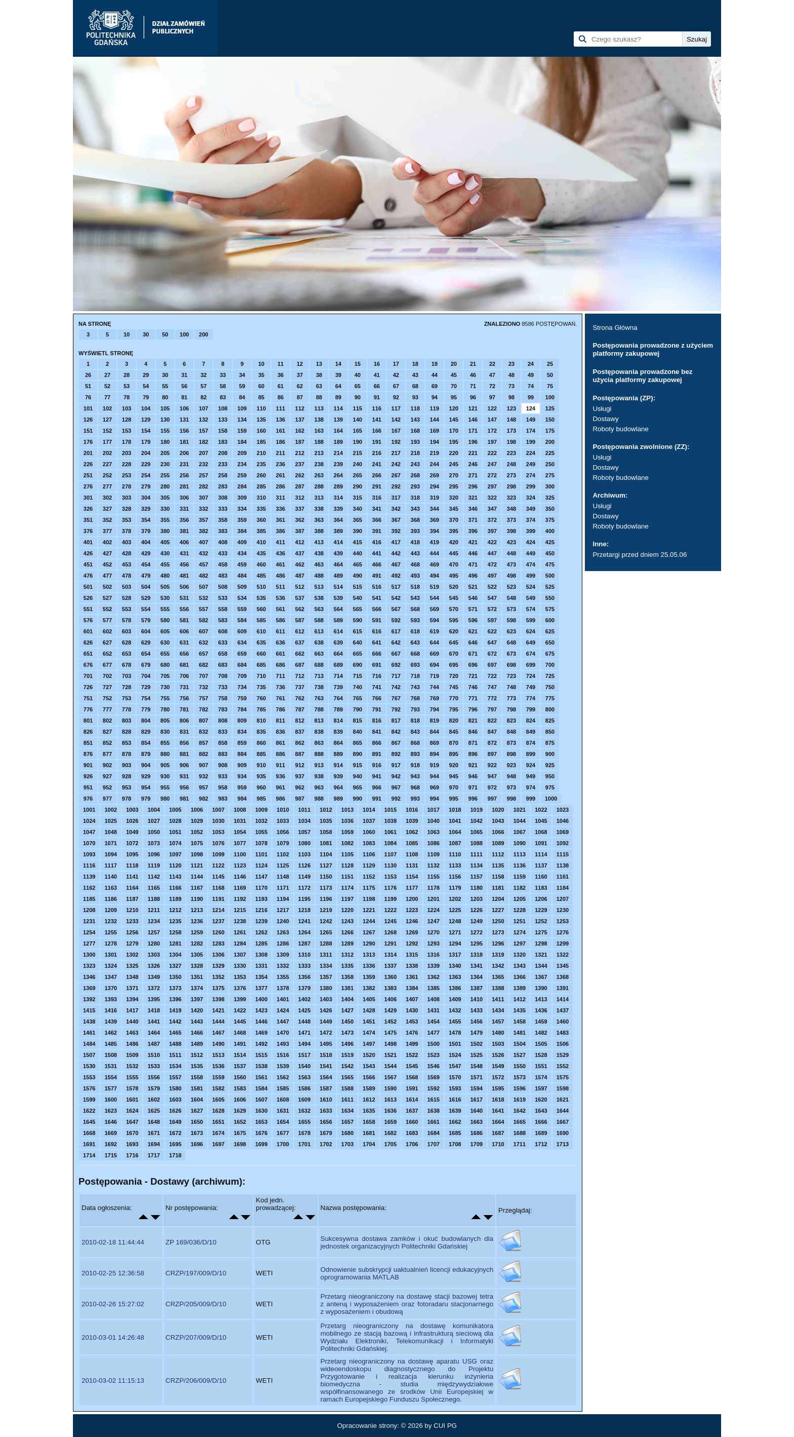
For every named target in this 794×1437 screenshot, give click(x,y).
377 (107, 531)
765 (357, 698)
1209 (110, 910)
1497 (369, 1044)
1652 (239, 1122)
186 (280, 442)
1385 (433, 988)
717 (396, 676)
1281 (175, 943)
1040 (433, 821)
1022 (541, 810)
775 (549, 698)
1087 (455, 843)
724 (530, 676)
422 (492, 542)
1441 (153, 1021)
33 (223, 375)
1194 (282, 899)
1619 (519, 1099)
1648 (153, 1122)
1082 (347, 843)
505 (165, 587)
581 (184, 620)
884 (242, 754)
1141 (132, 877)
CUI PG (445, 1425)
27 (107, 375)
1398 (218, 999)
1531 (110, 1066)
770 (453, 698)
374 (530, 520)
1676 (261, 1133)
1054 (239, 832)
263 (319, 475)
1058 (326, 832)
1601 (132, 1099)
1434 (498, 1010)
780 (165, 709)
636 (280, 642)
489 (338, 576)
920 (453, 765)
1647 (132, 1122)
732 (203, 687)
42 (396, 375)
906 (184, 765)
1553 (89, 1077)
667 (396, 654)
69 (434, 386)
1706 (412, 1144)
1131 (412, 865)
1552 (563, 1066)
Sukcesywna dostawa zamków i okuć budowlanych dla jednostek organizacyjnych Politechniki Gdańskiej (407, 1242)
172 (492, 431)
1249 (476, 921)
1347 (110, 977)
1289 (347, 943)
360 (261, 520)
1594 (476, 1088)
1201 (433, 899)
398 (511, 531)
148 (511, 420)
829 (145, 732)
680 (165, 665)
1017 (433, 810)
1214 (218, 910)
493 (415, 576)
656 (184, 654)
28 (127, 375)
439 (338, 553)
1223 (412, 910)
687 (299, 665)
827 (107, 732)
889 (338, 754)
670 (453, 654)
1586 (304, 1088)
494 (434, 576)
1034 (304, 821)
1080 (304, 843)
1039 (412, 821)
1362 (433, 977)
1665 (519, 1122)
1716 (132, 1155)
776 (88, 709)
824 (530, 720)
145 (453, 420)
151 (88, 431)
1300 (89, 955)
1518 (326, 1055)
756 (184, 698)
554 (145, 609)
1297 (519, 943)
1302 (132, 955)
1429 (390, 1010)
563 (319, 609)
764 (338, 698)
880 (165, 754)
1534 (175, 1066)
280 (165, 486)
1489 (196, 1044)
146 (473, 420)
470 (453, 564)
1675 (239, 1133)
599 (530, 620)
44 (434, 375)
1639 (455, 1111)
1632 (304, 1111)
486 (280, 576)
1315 (412, 955)
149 (530, 420)
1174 (347, 888)
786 (280, 709)
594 (434, 620)
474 (530, 564)
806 (184, 720)
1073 (153, 843)
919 (434, 765)
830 (165, 732)
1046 (563, 821)
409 (242, 542)
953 (126, 787)
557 (203, 609)
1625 (153, 1111)
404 (145, 542)
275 (549, 475)
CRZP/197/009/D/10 (196, 1273)
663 (319, 654)
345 (453, 509)
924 (530, 765)
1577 (110, 1088)
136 (280, 420)
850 (549, 732)
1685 (455, 1133)
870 (453, 743)
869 (434, 743)
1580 (175, 1088)
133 (222, 420)
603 (126, 631)
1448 (304, 1021)
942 (396, 776)
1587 (326, 1088)
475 (549, 564)
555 (165, 609)
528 (126, 598)
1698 (239, 1144)
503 (126, 587)
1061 (390, 832)
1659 (390, 1122)
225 (549, 453)
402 (107, 542)
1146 (239, 877)
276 (88, 486)
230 (165, 464)
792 (396, 709)
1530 (89, 1066)
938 (319, 776)
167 (396, 431)
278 (126, 486)
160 (261, 431)
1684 (433, 1133)
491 (376, 576)
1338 (412, 966)
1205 (519, 899)
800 (549, 709)
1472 (326, 1033)
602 (107, 631)
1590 (390, 1088)
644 (434, 642)
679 (145, 665)
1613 (390, 1099)
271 (473, 475)
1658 (369, 1122)
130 (165, 420)
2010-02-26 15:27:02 (113, 1304)
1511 (175, 1055)
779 (145, 709)
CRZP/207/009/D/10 (196, 1337)
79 (146, 397)
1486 (132, 1044)
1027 (153, 821)
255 (165, 475)
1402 (304, 999)
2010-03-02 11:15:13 (113, 1380)
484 (242, 576)
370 (453, 520)
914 (338, 765)
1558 (196, 1077)
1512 (196, 1055)
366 (376, 520)
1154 (412, 877)
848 (511, 732)
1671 (153, 1133)
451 (88, 564)
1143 (175, 877)
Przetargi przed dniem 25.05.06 (639, 554)
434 (242, 553)
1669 (110, 1133)
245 (453, 464)
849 (530, 732)
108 (222, 408)
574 (530, 609)
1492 (261, 1044)
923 (511, 765)
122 (492, 408)
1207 (563, 899)
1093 (89, 854)
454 (145, 564)
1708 (455, 1144)
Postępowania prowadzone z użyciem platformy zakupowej (652, 349)
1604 (196, 1099)
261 (280, 475)
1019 (476, 810)
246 (473, 464)
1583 (239, 1088)
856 (184, 743)
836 (280, 732)
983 (222, 799)
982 (203, 799)
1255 (110, 932)
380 (165, 531)
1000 (551, 799)
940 (357, 776)
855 (165, 743)
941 (376, 776)
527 (107, 598)
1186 (110, 899)
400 (549, 531)
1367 (541, 977)
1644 (563, 1111)
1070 (89, 843)
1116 (89, 865)
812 (299, 720)
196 (473, 442)
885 (261, 754)
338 (319, 509)
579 (145, 620)
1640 (476, 1111)
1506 (563, 1044)
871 (473, 743)
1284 (239, 943)
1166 (175, 888)
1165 (153, 888)
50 (165, 334)
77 (107, 397)
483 (222, 576)
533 (222, 598)
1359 (369, 977)
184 (242, 442)
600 (549, 620)
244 (434, 464)
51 (88, 386)
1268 (390, 932)
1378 (282, 988)
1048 (110, 832)
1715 (110, 1155)
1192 (239, 899)
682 (203, 665)
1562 (282, 1077)
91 (377, 397)
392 (396, 531)
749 (530, 687)
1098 (196, 854)
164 (338, 431)
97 (492, 397)
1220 (347, 910)
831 (184, 732)
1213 (196, 910)
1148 (282, 877)
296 (473, 486)
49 (531, 375)
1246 (412, 921)
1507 (89, 1055)
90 (357, 397)
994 (434, 799)
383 (222, 531)
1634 (347, 1111)
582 (203, 620)
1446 (261, 1021)
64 (338, 386)
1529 (563, 1055)
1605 (218, 1099)
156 (184, 431)
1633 (326, 1111)
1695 (175, 1144)
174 (530, 431)
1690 (563, 1133)
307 (203, 498)
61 (280, 386)
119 (434, 408)
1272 (476, 932)
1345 (563, 966)
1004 (153, 810)
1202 (455, 899)
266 (376, 475)
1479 (476, 1033)
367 (396, 520)
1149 (304, 877)
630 (165, 642)
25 (550, 364)
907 (203, 765)
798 (511, 709)
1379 (304, 988)
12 (300, 364)
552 (107, 609)
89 (338, 397)
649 (530, 642)
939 (338, 776)
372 (492, 520)
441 (376, 553)
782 (203, 709)
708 (222, 676)
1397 (196, 999)
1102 (282, 854)
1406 (390, 999)
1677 (282, 1133)
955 (165, 787)
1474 (369, 1033)
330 (165, 509)
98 (511, 397)
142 (396, 420)
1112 (498, 854)
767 (396, 698)
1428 (369, 1010)
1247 (433, 921)
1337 (390, 966)
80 (165, 397)
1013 (347, 810)
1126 (304, 865)
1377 (261, 988)
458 (222, 564)
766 (376, 698)
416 (376, 542)
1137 (541, 865)
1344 (541, 966)
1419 (175, 1010)
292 (396, 486)
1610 (326, 1099)
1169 (239, 888)
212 (299, 453)
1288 (326, 943)
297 (492, 486)
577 (107, 620)
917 (396, 765)
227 (107, 464)
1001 (89, 810)
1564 (326, 1077)
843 (415, 732)
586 (280, 620)
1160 (541, 877)
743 (415, 687)
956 (184, 787)
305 (165, 498)
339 (338, 509)
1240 (282, 921)
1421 (218, 1010)
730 (165, 687)
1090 (519, 843)
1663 (476, 1122)
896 (473, 754)
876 (88, 754)
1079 (282, 843)
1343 (519, 966)
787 (299, 709)
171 (473, 431)
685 (261, 665)
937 (299, 776)
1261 (239, 932)
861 (280, 743)
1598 (563, 1088)
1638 (433, 1111)
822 (492, 720)
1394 (132, 999)
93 (415, 397)
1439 (110, 1021)
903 (126, 765)
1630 (261, 1111)
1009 (261, 810)
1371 (132, 988)
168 (415, 431)
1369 (89, 988)
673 (511, 654)
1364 (476, 977)
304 (145, 498)
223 (511, 453)
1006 (196, 810)
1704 (369, 1144)
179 (145, 442)
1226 (476, 910)
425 (549, 542)
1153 (390, 877)
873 (511, 743)
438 (319, 553)
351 (88, 520)
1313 (369, 955)
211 (280, 453)
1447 (282, 1021)
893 (415, 754)
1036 (347, 821)
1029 (196, 821)
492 (396, 576)
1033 (282, 821)
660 (261, 654)
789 (338, 709)
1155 (433, 877)
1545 (412, 1066)
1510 (153, 1055)
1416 (110, 1010)
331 (184, 509)
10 (127, 334)
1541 (326, 1066)
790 (357, 709)
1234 (153, 921)
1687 (498, 1133)
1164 (132, 888)
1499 (412, 1044)
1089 (498, 843)
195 (453, 442)
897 (492, 754)
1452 (390, 1021)
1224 (433, 910)
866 (376, 743)
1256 (132, 932)
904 (145, 765)
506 (184, 587)
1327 (175, 966)
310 (261, 498)
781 (184, 709)
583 (222, 620)
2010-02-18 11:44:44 (113, 1242)
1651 (218, 1122)
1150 (326, 877)
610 (261, 631)
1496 (347, 1044)
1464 (153, 1033)
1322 (563, 955)
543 (415, 598)
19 (434, 364)
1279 (132, 943)
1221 (369, 910)
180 (165, 442)
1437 (563, 1010)
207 (203, 453)
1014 (369, 810)
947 (492, 776)
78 (127, 397)
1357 (326, 977)
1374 (196, 988)
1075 (196, 843)
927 (107, 776)
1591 (412, 1088)
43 (415, 375)
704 (145, 676)
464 (338, 564)
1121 (196, 865)
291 (376, 486)
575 (549, 609)
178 (126, 442)
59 (242, 386)
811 (280, 720)
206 (184, 453)
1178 (433, 888)
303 (126, 498)
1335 (347, 966)
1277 (89, 943)
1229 (541, 910)
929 (145, 776)
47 (492, 375)
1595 (498, 1088)
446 (473, 553)
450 (549, 553)
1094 (110, 854)
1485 (110, 1044)
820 (453, 720)
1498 (390, 1044)
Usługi (601, 408)
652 (107, 654)
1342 (498, 966)
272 (492, 475)
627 (107, 642)
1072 (132, 843)
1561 (261, 1077)
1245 (390, 921)
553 (126, 609)
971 (473, 787)
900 (549, 754)
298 (511, 486)
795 (453, 709)
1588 (347, 1088)
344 (434, 509)
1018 (455, 810)
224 (530, 453)
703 (126, 676)
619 (434, 631)
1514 (239, 1055)
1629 (239, 1111)
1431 (433, 1010)
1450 (347, 1021)
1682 (390, 1133)
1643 (541, 1111)
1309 (282, 955)
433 (222, 553)
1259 (196, 932)
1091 (541, 843)
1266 (347, 932)
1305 (196, 955)
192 (396, 442)
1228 (519, 910)
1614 (412, 1099)
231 (184, 464)
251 (88, 475)
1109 (433, 854)
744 (434, 687)
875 (549, 743)
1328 (196, 966)
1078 (261, 843)
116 (376, 408)
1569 (433, 1077)
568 (415, 609)
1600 (110, 1099)
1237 (218, 921)
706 (184, 676)
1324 (110, 966)
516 (376, 587)
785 (261, 709)
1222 (390, 910)
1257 (153, 932)
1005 (175, 810)
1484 (89, 1044)
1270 (433, 932)
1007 (218, 810)
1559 (218, 1077)
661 (280, 654)
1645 (89, 1122)
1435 (519, 1010)
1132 (433, 865)
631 (184, 642)
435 (261, 553)
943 (415, 776)
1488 (175, 1044)
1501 (455, 1044)
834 (242, 732)
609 (242, 631)
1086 (433, 843)
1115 (563, 854)
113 (319, 408)
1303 (153, 955)
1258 (175, 932)
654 (145, 654)
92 (396, 397)
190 (357, 442)
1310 (304, 955)
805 (165, 720)
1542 (347, 1066)
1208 (89, 910)
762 (299, 698)
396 (473, 531)
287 (299, 486)
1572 (498, 1077)
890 (357, 754)
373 (511, 520)
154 (145, 431)
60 (261, 386)
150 (549, 420)
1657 (347, 1122)
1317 (455, 955)
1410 (476, 999)
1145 (218, 877)
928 (126, 776)
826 (88, 732)
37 (300, 375)
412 (299, 542)
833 (222, 732)
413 (319, 542)
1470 (282, 1033)
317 (396, 498)
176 (88, 442)
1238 (239, 921)
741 (376, 687)
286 (280, 486)
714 (338, 676)
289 (338, 486)
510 (261, 587)
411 (280, 542)
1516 (282, 1055)
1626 (175, 1111)
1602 (153, 1099)
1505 (541, 1044)
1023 (563, 810)
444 (434, 553)
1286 (282, 943)
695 (453, 665)
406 (184, 542)
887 (299, 754)
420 (453, 542)
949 (530, 776)
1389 (519, 988)
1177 (412, 888)
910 (261, 765)
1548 (476, 1066)
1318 (476, 955)
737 (299, 687)
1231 (89, 921)
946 (473, 776)
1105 (347, 854)
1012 (326, 810)
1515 (261, 1055)
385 (261, 531)
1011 (304, 810)
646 (473, 642)
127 (107, 420)
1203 (476, 899)
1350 (175, 977)
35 (261, 375)
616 (376, 631)
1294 (455, 943)
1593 (455, 1088)
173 (511, 431)
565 (357, 609)
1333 (304, 966)
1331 (261, 966)
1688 (519, 1133)
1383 (390, 988)
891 (376, 754)
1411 (498, 999)
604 (145, 631)
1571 (476, 1077)
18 (415, 364)
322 (492, 498)
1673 (196, 1133)
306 (184, 498)
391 (376, 531)
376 (88, 531)
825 (549, 720)
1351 (196, 977)
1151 (347, 877)
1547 (455, 1066)
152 (107, 431)
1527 (519, 1055)
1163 (110, 888)
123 (511, 408)
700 (549, 665)
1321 (541, 955)
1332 (282, 966)
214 (338, 453)
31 (184, 375)
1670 (132, 1133)
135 (261, 420)
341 (376, 509)
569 (434, 609)
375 (549, 520)
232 (203, 464)
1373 (175, 988)
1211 (153, 910)
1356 (304, 977)
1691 (89, 1144)
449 (530, 553)
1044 (519, 821)
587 (299, 620)
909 (242, 765)
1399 (239, 999)
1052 (196, 832)
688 (319, 665)
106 (184, 408)
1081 (326, 843)
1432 (455, 1010)
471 (473, 564)
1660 (412, 1122)
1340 (455, 966)
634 (242, 642)
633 (222, 642)
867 (396, 743)
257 (203, 475)
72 (492, 386)
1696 (196, 1144)
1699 (261, 1144)
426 (88, 553)
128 (126, 420)
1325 (132, 966)
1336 (369, 966)
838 (319, 732)
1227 (498, 910)
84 (242, 397)
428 (126, 553)
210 (261, 453)
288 (319, 486)
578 (126, 620)
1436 (541, 1010)
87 (300, 397)
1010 (282, 810)
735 (261, 687)
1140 (110, 877)
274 (530, 475)
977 (107, 799)
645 (453, 642)
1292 (412, 943)
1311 (326, 955)
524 (530, 587)
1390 (541, 988)
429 (145, 553)
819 (434, 720)
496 (473, 576)
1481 (519, 1033)
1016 (412, 810)
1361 (412, 977)
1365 (498, 977)
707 (203, 676)
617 (396, 631)
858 (222, 743)
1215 (239, 910)
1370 (110, 988)
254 (145, 475)
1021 (519, 810)
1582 (218, 1088)
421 (473, 542)
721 (473, 676)
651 (88, 654)
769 (434, 698)
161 (280, 431)
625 (549, 631)
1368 (563, 977)
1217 (282, 910)
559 (242, 609)
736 (280, 687)
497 (492, 576)
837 (299, 732)
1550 (519, 1066)
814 (338, 720)
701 (88, 676)
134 (242, 420)
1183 (541, 888)
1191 (218, 899)
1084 (390, 843)
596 (473, 620)
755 (165, 698)
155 (165, 431)
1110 (455, 854)
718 (415, 676)
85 (261, 397)
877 (107, 754)
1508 (110, 1055)
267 (396, 475)
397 (492, 531)
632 (203, 642)
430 (165, 553)
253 (126, 475)
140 (357, 420)
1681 (369, 1133)
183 (222, 442)
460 (261, 564)
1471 (304, 1033)
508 (222, 587)
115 (357, 408)
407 (203, 542)
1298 (541, 943)
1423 (261, 1010)
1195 (304, 899)
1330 (239, 966)
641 (376, 642)
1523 (433, 1055)
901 (88, 765)
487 (299, 576)
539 (338, 598)
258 (222, 475)
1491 (239, 1044)
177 (107, 442)
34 (242, 375)
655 (165, 654)
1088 (476, 843)
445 (453, 553)
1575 (563, 1077)
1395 (153, 999)
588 (319, 620)
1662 (455, 1122)
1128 (347, 865)
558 (222, 609)
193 (415, 442)
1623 (110, 1111)
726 (88, 687)
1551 (541, 1066)
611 (280, 631)
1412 (519, 999)
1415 (89, 1010)
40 (357, 375)
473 (511, 564)
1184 (563, 888)
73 (511, 386)
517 (396, 587)
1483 (563, 1033)
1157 (476, 877)
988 (319, 799)
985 (261, 799)
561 (280, 609)
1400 (261, 999)
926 (88, 776)
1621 (563, 1099)
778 (126, 709)
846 (473, 732)
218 (415, 453)
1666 (541, 1122)
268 (415, 475)
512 (299, 587)
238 (319, 464)
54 (146, 386)
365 (357, 520)
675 (549, 654)
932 (203, 776)
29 (146, 375)
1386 (455, 988)
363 (319, 520)
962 (299, 787)
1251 (519, 921)
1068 (541, 832)
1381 (347, 988)
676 (88, 665)
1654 (282, 1122)
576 (88, 620)
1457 (498, 1021)
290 (357, 486)
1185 (89, 899)
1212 (175, 910)
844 (434, 732)
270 (453, 475)
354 (145, 520)
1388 (498, 988)
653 (126, 654)
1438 (89, 1021)
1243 (347, 921)
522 (492, 587)
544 (434, 598)
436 (280, 553)
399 (530, 531)
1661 (433, 1122)
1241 (304, 921)
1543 (369, 1066)
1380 (326, 988)
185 (261, 442)
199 (530, 442)
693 (415, 665)
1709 (476, 1144)
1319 (498, 955)
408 (222, 542)
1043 (498, 821)
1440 (132, 1021)
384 (242, 531)
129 (145, 420)
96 (473, 397)
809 (242, 720)
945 (453, 776)
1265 (326, 932)
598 (511, 620)
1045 (541, 821)
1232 (110, 921)
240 (357, 464)
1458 (519, 1021)
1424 (282, 1010)
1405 (369, 999)
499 (530, 576)
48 (511, 375)
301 (88, 498)
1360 (390, 977)
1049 (132, 832)
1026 (132, 821)
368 (415, 520)
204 (145, 453)
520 (453, 587)
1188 (153, 899)
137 (299, 420)
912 (299, 765)
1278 (110, 943)
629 (145, 642)
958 (222, 787)
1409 (455, 999)
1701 (304, 1144)
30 (146, 334)
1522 (412, 1055)
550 (549, 598)
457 (203, 564)
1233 (132, 921)
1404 (347, 999)
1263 (282, 932)
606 (184, 631)
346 (473, 509)
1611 (347, 1099)
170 (453, 431)
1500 (433, 1044)
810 (261, 720)
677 (107, 665)
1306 (218, 955)
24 (531, 364)
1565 (347, 1077)
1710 (498, 1144)
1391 (563, 988)
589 (338, 620)
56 (184, 386)
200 (203, 334)
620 (453, 631)
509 (242, 587)
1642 (519, 1111)
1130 (390, 865)
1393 (110, 999)
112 (299, 408)
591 (376, 620)
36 (280, 375)
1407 (412, 999)
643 (415, 642)
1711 (519, 1144)
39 (338, 375)
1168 (218, 888)
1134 (476, 865)
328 (126, 509)
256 (184, 475)
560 (261, 609)
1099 (218, 854)
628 (126, 642)
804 (145, 720)
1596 (519, 1088)
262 (299, 475)
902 (107, 765)
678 (126, 665)
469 (434, 564)
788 (319, 709)
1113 (519, 854)
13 (319, 364)
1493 (282, 1044)
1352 (218, 977)
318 (415, 498)
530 (165, 598)
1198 (369, 899)
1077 (239, 843)
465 (357, 564)
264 (338, 475)
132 (203, 420)
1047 (89, 832)
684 (242, 665)
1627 (196, 1111)
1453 (412, 1021)
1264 (304, 932)
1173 (326, 888)
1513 (218, 1055)
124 (530, 408)
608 (222, 631)
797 (492, 709)
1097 (175, 854)
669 (434, 654)
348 (511, 509)
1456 (476, 1021)
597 (492, 620)
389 (338, 531)
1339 (433, 966)
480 (165, 576)
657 (203, 654)
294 (434, 486)
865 (357, 743)
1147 (261, 877)
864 (338, 743)
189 (338, 442)
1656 (326, 1122)
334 (242, 509)
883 (222, 754)
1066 (498, 832)
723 (511, 676)
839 (338, 732)
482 (203, 576)
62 (300, 386)
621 (473, 631)
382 (203, 531)
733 (222, 687)
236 (280, 464)
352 (107, 520)
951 (88, 787)
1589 (369, 1088)
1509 (132, 1055)
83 (223, 397)
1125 (282, 865)
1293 (433, 943)
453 (126, 564)
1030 (218, 821)
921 (473, 765)
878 (126, 754)
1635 (369, 1111)
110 (261, 408)
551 (88, 609)
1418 (153, 1010)
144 (434, 420)
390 (357, 531)
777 (107, 709)
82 (204, 397)
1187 (132, 899)
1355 (282, 977)
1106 (369, 854)
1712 (541, 1144)
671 (473, 654)
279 (145, 486)
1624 (132, 1111)
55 (165, 386)
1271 (455, 932)
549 (530, 598)
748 (511, 687)
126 (88, 420)
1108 (412, 854)
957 (203, 787)
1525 (476, 1055)
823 (511, 720)
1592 (433, 1088)
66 (377, 386)
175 (549, 431)
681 (184, 665)
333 (222, 509)
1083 (369, 843)
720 (453, 676)
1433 (476, 1010)
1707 (433, 1144)
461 (280, 564)
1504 (519, 1044)
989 (338, 799)
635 (261, 642)
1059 (347, 832)
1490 (218, 1044)
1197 (347, 899)
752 (107, 698)
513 (319, 587)
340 (357, 509)
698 (511, 665)
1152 (369, 877)
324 (530, 498)
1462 (110, 1033)
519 (434, 587)
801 (88, 720)
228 (126, 464)
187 (299, 442)
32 (204, 375)
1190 (196, 899)
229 (145, 464)
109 (242, 408)
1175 (369, 888)
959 (242, 787)
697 (492, 665)
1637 (412, 1111)
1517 (304, 1055)
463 (319, 564)
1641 (498, 1111)
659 (242, 654)
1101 (261, 854)
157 (203, 431)
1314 (390, 955)
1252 (541, 921)
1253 (563, 921)
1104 (326, 854)
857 (203, 743)
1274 (519, 932)
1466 (196, 1033)
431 (184, 553)
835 (261, 732)
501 (88, 587)
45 (454, 375)
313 (319, 498)
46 (473, 375)
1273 (498, 932)
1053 (218, 832)
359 (242, 520)
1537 (239, 1066)
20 (454, 364)
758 (222, 698)
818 (415, 720)
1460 (563, 1021)
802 (107, 720)
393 (415, 531)
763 (319, 698)
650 (549, 642)
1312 (347, 955)
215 (357, 453)
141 (376, 420)
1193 (261, 899)
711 (280, 676)
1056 (282, 832)
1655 (304, 1122)
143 (415, 420)
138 (319, 420)
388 (319, 531)
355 (165, 520)
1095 (132, 854)
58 (223, 386)
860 (261, 743)
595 (453, 620)
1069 (563, 832)
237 (299, 464)
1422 (239, 1010)
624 (530, 631)
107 (203, 408)
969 (434, 787)
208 (222, 453)
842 (396, 732)
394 (434, 531)
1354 (261, 977)
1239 (261, 921)
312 (299, 498)
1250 (498, 921)
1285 (261, 943)
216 (376, 453)
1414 (563, 999)
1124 (261, 865)
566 (376, 609)
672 (492, 654)
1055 (261, 832)
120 (453, 408)
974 (530, 787)
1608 (282, 1099)
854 (145, 743)
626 (88, 642)
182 (203, 442)
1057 (304, 832)
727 (107, 687)
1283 (218, 943)
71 (473, 386)
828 (126, 732)
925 (549, 765)
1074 (175, 843)
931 (184, 776)
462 (299, 564)
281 (184, 486)
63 (319, 386)
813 (319, 720)
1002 (110, 810)
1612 (369, 1099)
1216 (261, 910)
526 (88, 598)
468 (415, 564)
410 (261, 542)
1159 (519, 877)
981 (184, 799)
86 (280, 397)
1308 (261, 955)
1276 (563, 932)
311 (280, 498)
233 (222, 464)
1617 (476, 1099)
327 (107, 509)
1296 (498, 943)
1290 (369, 943)
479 (145, 576)
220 (453, 453)
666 (376, 654)
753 (126, 698)
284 (242, 486)
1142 (153, 877)
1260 (218, 932)
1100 (239, 854)
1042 (476, 821)
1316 (433, 955)
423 (511, 542)
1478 (455, 1033)
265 (357, 475)
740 (357, 687)
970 (453, 787)
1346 (89, 977)
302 (107, 498)
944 (434, 776)
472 (492, 564)
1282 (196, 943)
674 (530, 654)
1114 (541, 854)
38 (319, 375)
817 (396, 720)
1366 (519, 977)
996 (473, 799)
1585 (282, 1088)
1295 (476, 943)
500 (549, 576)
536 (280, 598)
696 (473, 665)
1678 (304, 1133)
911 (280, 765)
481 (184, 576)
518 (415, 587)
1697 (218, 1144)
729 (145, 687)
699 (530, 665)
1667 (563, 1122)
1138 (563, 865)
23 (511, 364)
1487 (153, 1044)
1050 (153, 832)
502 (107, 587)
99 (531, 397)
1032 (261, 821)
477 (107, 576)
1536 (218, 1066)
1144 (196, 877)
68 (415, 386)
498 (511, 576)
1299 (563, 943)
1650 (196, 1122)
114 (338, 408)
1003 (132, 810)
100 (184, 334)
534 (242, 598)
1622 (89, 1111)
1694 (153, 1144)
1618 (498, 1099)
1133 (455, 865)
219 (434, 453)
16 (377, 364)
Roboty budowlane (620, 429)
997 (492, 799)
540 (357, 598)
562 (299, 609)
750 (549, 687)
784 (242, 709)
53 (127, 386)
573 (511, 609)
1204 (498, 899)
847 (492, 732)
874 (530, 743)
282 (203, 486)
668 (415, 654)
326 (88, 509)
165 (357, 431)
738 (319, 687)
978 (126, 799)
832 (203, 732)
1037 (369, 821)
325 (549, 498)
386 (280, 531)
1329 (218, 966)
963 (319, 787)
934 (242, 776)
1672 (175, 1133)
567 (396, 609)
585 (261, 620)
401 (88, 542)
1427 (347, 1010)
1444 (218, 1021)
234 (242, 464)
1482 (541, 1033)
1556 (153, 1077)
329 (145, 509)
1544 (390, 1066)
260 (261, 475)
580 (165, 620)
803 (126, 720)
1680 (347, 1133)
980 (165, 799)
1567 (390, 1077)
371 (473, 520)
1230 (563, 910)
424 (530, 542)
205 (165, 453)
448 (511, 553)
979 (145, 799)
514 (338, 587)
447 (492, 553)
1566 (369, 1077)
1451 (369, 1021)
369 (434, 520)
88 (319, 397)
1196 (326, 899)
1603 (175, 1099)
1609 (304, 1099)
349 (530, 509)
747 (492, 687)
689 (338, 665)
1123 (239, 865)
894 (434, 754)
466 (376, 564)
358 (222, 520)
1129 (369, 865)
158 (222, 431)
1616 (455, 1099)
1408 (433, 999)
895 (453, 754)
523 (511, 587)
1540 (304, 1066)
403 (126, 542)
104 (145, 408)
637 (299, 642)
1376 (239, 988)
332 (203, 509)
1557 (175, 1077)
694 (434, 665)
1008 (239, 810)
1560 (239, 1077)
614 (338, 631)
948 (511, 776)
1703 (347, 1144)
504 (145, 587)
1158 (498, 877)
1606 (239, 1099)
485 (261, 576)
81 (184, 397)
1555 (132, 1077)
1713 (563, 1144)
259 (242, 475)
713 (319, 676)
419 (434, 542)
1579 (153, 1088)
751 (88, 698)
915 (357, 765)
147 (492, 420)
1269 (412, 932)
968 (415, 787)
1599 (89, 1099)
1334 (326, 966)
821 (473, 720)
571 (473, 609)
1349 (153, 977)
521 (473, 587)
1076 (218, 843)
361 (280, 520)
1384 (412, 988)
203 (126, 453)
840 (357, 732)
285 (261, 486)
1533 (153, 1066)
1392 (89, 999)
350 (549, 509)
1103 (304, 854)
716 (376, 676)
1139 (89, 877)
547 (492, 598)
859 (242, 743)
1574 (541, 1077)
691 (376, 665)
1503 (498, 1044)
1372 (153, 988)
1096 (153, 854)
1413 (541, 999)
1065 (476, 832)
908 (222, 765)
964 (338, 787)
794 (434, 709)
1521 (390, 1055)
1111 (476, 854)
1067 (519, 832)
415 (357, 542)
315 (357, 498)
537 (299, 598)
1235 (175, 921)
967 (396, 787)
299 (530, 486)
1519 (347, 1055)
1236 (196, 921)
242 (396, 464)
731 (184, 687)
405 (165, 542)
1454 (433, 1021)
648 (511, 642)
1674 (218, 1133)
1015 (390, 810)
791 (376, 709)
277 (107, 486)
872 (492, 743)
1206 (541, 899)
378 (126, 531)
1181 (498, 888)
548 (511, 598)
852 (107, 743)
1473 (347, 1033)
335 (261, 509)
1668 (89, 1133)
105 (165, 408)
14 (338, 364)
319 (434, 498)
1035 (326, 821)
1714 (89, 1155)
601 (88, 631)
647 (492, 642)
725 (549, 676)
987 (299, 799)
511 (280, 587)
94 (434, 397)
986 (280, 799)
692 (396, 665)
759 (242, 698)
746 (473, 687)
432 (203, 553)
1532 (132, 1066)
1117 (110, 865)
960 (261, 787)
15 (357, 364)
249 (530, 464)
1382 (369, 988)
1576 (89, 1088)
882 (203, 754)
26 (88, 375)
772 (492, 698)
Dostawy (605, 419)
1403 (326, 999)
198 (511, 442)
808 (222, 720)
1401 (282, 999)
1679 (326, 1133)
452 (107, 564)
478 (126, 576)
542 (396, 598)
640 (357, 642)
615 (357, 631)
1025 (110, 821)
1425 (304, 1010)
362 (299, 520)
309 (242, 498)
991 (376, 799)
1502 (476, 1044)
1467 (218, 1033)
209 (242, 453)
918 (415, 765)
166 (376, 431)
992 (396, 799)
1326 (153, 966)
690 (357, 665)
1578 (132, 1088)
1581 (196, 1088)
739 (338, 687)
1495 (326, 1044)
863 (319, 743)
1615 (433, 1099)
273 (511, 475)
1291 (390, 943)
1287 (304, 943)
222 (492, 453)
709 (242, 676)
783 (222, 709)
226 (88, 464)
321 (473, 498)
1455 (455, 1021)
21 (473, 364)
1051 (175, 832)
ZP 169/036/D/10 (191, 1242)
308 (222, 498)
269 (434, 475)
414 (338, 542)
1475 (390, 1033)
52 (107, 386)
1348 (132, 977)
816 (376, 720)
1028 (175, 821)
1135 (498, 865)
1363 (455, 977)
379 (145, 531)
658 (222, 654)
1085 (412, 843)
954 (145, 787)
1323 (89, 966)
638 (319, 642)
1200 (412, 899)
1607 (261, 1099)
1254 (89, 932)
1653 (261, 1122)
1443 (196, 1021)
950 (549, 776)
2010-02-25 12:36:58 (113, 1273)
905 (165, 765)
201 (88, 453)
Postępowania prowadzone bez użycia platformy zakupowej (642, 376)
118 (415, 408)
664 (338, 654)
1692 (110, 1144)
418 (415, 542)
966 (376, 787)
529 (145, 598)
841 (376, 732)
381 (184, 531)
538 (319, 598)
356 (184, 520)
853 (126, 743)
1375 (218, 988)
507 (203, 587)
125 (549, 408)
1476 (412, 1033)
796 (473, 709)
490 (357, 576)
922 (492, 765)
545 (453, 598)
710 (261, 676)
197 (492, 442)
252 (107, 475)
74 (531, 386)
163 (319, 431)
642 (396, 642)
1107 (390, 854)
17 (396, 364)
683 (222, 665)
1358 (347, 977)
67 (396, 386)
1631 (282, 1111)
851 (88, 743)
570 (453, 609)
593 (415, 620)
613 (319, 631)
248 (511, 464)
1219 (326, 910)
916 (376, 765)
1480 (498, 1033)
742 (396, 687)
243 (415, 464)
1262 (261, 932)
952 (107, 787)
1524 (455, 1055)
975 (549, 787)
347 (492, 509)
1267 (369, 932)
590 (357, 620)
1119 (153, 865)
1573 (519, 1077)
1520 (369, 1055)
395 (453, 531)
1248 (455, 921)
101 (88, 408)
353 (126, 520)
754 (145, 698)
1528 (541, 1055)
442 (396, 553)
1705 (390, 1144)
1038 (390, 821)
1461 (89, 1033)
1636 (390, 1111)
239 (338, 464)
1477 (433, 1033)
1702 (326, 1144)
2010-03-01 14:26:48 (113, 1337)
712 (299, 676)
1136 (519, 865)
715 (357, 676)
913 (319, 765)
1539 (282, 1066)
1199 (390, 899)
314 (338, 498)
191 (376, 442)
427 (107, 553)
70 (454, 386)
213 (319, 453)
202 (107, 453)
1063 (433, 832)
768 (415, 698)
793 (415, 709)
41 (377, 375)
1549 (498, 1066)
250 (549, 464)
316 (376, 498)
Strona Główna (614, 327)
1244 (369, 921)
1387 (476, 988)
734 (242, 687)
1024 (89, 821)
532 (203, 598)
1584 (261, 1088)
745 (453, 687)
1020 (498, 810)
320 (453, 498)
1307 (239, 955)
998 (511, 799)
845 (453, 732)
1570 (455, 1077)
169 (434, 431)
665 (357, 654)
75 (550, 386)
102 (107, 408)
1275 (541, 932)
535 (261, 598)
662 (299, 654)
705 (165, 676)
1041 (455, 821)
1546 (433, 1066)
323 (511, 498)
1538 (261, 1066)
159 (242, 431)
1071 (110, 843)
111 (280, 408)
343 (415, 509)
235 (261, 464)
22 (492, 364)
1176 (390, 888)
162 (299, 431)
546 (473, 598)
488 (319, 576)
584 (242, 620)
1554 (110, 1077)
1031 (239, 821)
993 (415, 799)
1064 (455, 832)
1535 (196, 1066)
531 (184, 598)
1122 (218, 865)
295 (453, 486)
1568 (412, 1077)
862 (299, 743)
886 (280, 754)
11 (280, 364)
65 (357, 386)
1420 (196, 1010)
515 (357, 587)
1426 (326, 1010)
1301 (110, 955)
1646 (110, 1122)
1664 (498, 1122)
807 (203, 720)
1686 (476, 1133)
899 (530, 754)
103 (126, 408)
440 (357, 553)
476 (88, 576)
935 (261, 776)
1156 (455, 877)
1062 (412, 832)
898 (511, 754)
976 (88, 799)
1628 (218, 1111)
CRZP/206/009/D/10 (196, 1380)
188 (319, 442)
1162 (89, 888)
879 (145, 754)
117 (396, 408)
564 (338, 609)
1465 (175, 1033)
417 (396, 542)
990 (357, 799)
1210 (132, 910)
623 (511, 631)
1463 (132, 1033)
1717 (153, 1155)
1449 (326, 1021)
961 (280, 787)
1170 (261, 888)
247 (492, 464)
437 (299, 553)
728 (126, 687)
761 (280, 698)
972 (492, 787)
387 (299, 531)
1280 (153, 943)
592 (396, 620)
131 (184, 420)
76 (88, 397)
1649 (175, 1122)
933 (222, 776)
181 (184, 442)
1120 (175, 865)
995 (453, 799)
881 (184, 754)
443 (415, 553)
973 (511, 787)
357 (203, 520)
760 (261, 698)
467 (396, 564)
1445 (239, 1021)
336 (280, 509)
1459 (541, 1021)
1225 (455, 910)
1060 (369, 832)
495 (453, 576)
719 (434, 676)
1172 (304, 888)
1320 (519, 955)
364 (338, 520)
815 (357, 720)
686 (280, 665)
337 (299, 509)
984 (242, 799)
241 (376, 464)
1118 (132, 865)
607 (203, 631)
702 (107, 676)
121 (473, 408)
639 (338, 642)
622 (492, 631)
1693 (132, 1144)
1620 (541, 1099)
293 (415, 486)
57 (204, 386)
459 (242, 564)
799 (530, 709)
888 (319, 754)
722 (492, 676)
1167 (196, 888)
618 (415, 631)
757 (203, 698)
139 (338, 420)
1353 (239, 977)
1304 (175, 955)
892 (396, 754)
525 (549, 587)
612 (299, 631)
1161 (563, 877)
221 (473, 453)
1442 (175, 1021)
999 (530, 799)
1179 (455, 888)
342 (396, 509)
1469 (261, 1033)
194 (434, 442)
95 (454, 397)
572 (492, 609)
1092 (563, 843)
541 (376, 598)
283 (222, 486)
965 (357, 787)
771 (473, 698)
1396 (175, 999)
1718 (175, 1155)
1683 (412, 1133)
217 (396, 453)
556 (184, 609)
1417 (132, 1010)
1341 (476, 966)
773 (511, 698)
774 (530, 698)
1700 (282, 1144)
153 (126, 431)
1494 (304, 1044)
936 (280, 776)
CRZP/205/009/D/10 (196, 1304)
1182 (519, 888)
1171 (282, 888)
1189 (175, 899)
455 (165, 564)
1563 (304, 1077)
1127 (326, 865)
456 (184, 564)
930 (165, 776)
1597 (541, 1088)
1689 (541, 1133)
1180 (476, 888)
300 (549, 486)
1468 (239, 1033)
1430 (412, 1010)
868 (415, 743)
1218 (304, 910)
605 (165, 631)
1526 (498, 1055)
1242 (326, 921)
